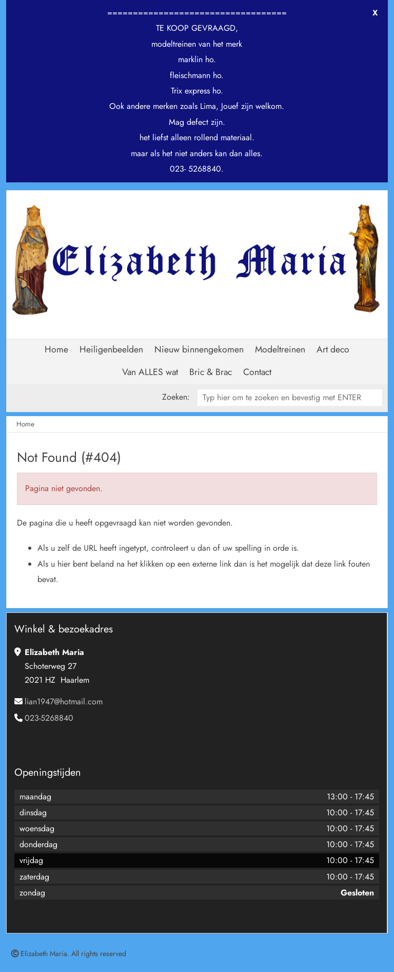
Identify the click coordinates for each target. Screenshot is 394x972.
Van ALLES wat (150, 372)
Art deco (333, 349)
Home (56, 349)
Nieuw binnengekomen (199, 349)
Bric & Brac (210, 372)
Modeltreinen (280, 349)
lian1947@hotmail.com (64, 701)
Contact (257, 372)
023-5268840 (49, 718)
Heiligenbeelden (111, 349)
